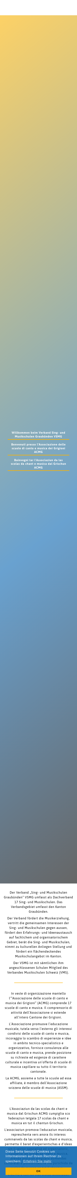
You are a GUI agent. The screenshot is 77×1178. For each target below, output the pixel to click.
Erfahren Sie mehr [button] (37, 1161)
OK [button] (38, 1171)
